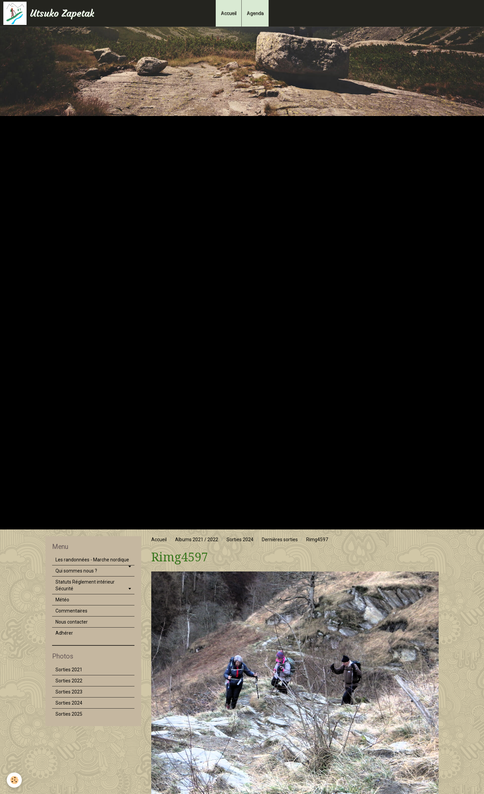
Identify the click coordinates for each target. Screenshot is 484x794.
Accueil (228, 13)
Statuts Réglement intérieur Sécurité (85, 585)
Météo (62, 599)
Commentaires (71, 610)
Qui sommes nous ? (76, 570)
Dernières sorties (280, 539)
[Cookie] (14, 780)
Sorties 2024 (240, 539)
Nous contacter (71, 622)
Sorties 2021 (68, 669)
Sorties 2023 (68, 691)
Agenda (255, 13)
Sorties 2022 (68, 680)
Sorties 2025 (68, 714)
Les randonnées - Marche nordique (92, 559)
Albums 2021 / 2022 (196, 539)
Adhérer (64, 633)
